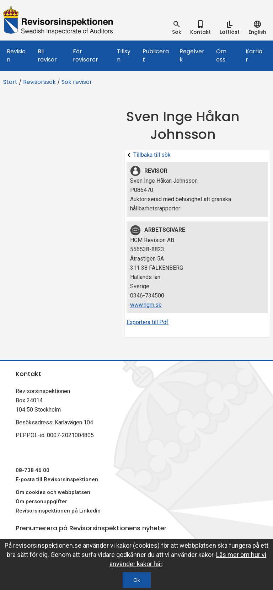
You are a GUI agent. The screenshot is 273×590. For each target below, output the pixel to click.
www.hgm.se (146, 304)
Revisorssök (39, 82)
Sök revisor (76, 82)
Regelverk (192, 55)
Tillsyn (123, 55)
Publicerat (156, 55)
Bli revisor (47, 55)
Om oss (221, 55)
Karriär (254, 55)
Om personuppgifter (41, 501)
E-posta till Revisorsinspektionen (57, 479)
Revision (16, 55)
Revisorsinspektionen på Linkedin (58, 511)
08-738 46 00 (32, 470)
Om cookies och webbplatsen (53, 492)
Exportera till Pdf (147, 322)
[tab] (176, 27)
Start (10, 82)
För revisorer (85, 55)
